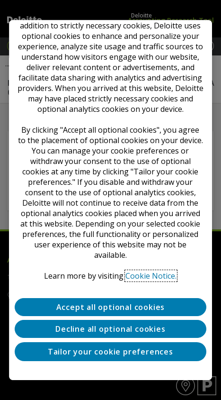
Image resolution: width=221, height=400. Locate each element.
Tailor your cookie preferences (110, 351)
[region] (110, 200)
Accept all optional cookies (110, 307)
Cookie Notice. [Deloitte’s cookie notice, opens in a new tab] (151, 276)
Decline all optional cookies (110, 329)
